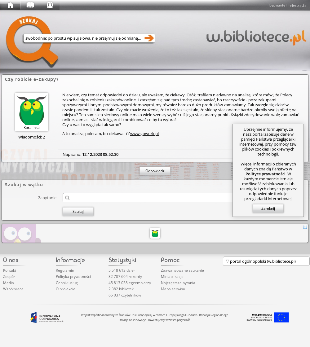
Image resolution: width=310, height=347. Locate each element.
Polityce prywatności (266, 174)
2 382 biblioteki (121, 289)
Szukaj (78, 211)
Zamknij (268, 208)
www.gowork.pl (144, 133)
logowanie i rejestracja (288, 5)
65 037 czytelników (124, 295)
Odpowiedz (155, 171)
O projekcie (65, 289)
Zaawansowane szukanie (182, 270)
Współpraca (13, 289)
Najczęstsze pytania (178, 282)
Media (8, 282)
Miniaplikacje (172, 276)
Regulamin (65, 270)
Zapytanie (47, 197)
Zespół (9, 276)
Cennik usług (67, 282)
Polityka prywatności (73, 276)
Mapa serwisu (173, 289)
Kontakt (9, 270)
